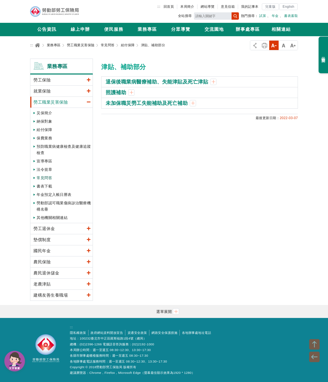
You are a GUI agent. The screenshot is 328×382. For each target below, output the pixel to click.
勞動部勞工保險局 (54, 11)
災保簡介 (44, 113)
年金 (275, 16)
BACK (314, 357)
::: (158, 6)
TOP (314, 344)
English (288, 6)
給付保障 (44, 130)
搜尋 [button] (235, 16)
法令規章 (44, 169)
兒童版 (270, 6)
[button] (164, 311)
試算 (262, 16)
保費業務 (44, 138)
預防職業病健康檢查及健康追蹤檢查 (64, 149)
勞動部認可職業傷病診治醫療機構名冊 (64, 206)
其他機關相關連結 (52, 218)
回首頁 (169, 6)
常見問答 (44, 178)
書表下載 (44, 186)
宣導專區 (44, 161)
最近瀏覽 (323, 55)
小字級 (274, 45)
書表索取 (291, 16)
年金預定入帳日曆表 (54, 195)
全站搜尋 (185, 16)
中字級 (283, 45)
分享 (255, 45)
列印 (264, 45)
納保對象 (44, 121)
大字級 (293, 45)
